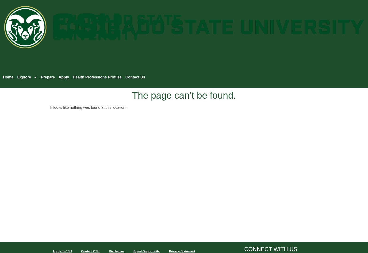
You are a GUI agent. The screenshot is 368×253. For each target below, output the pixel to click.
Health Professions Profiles (97, 77)
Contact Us (135, 77)
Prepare (48, 77)
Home (8, 77)
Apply (64, 77)
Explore (27, 77)
